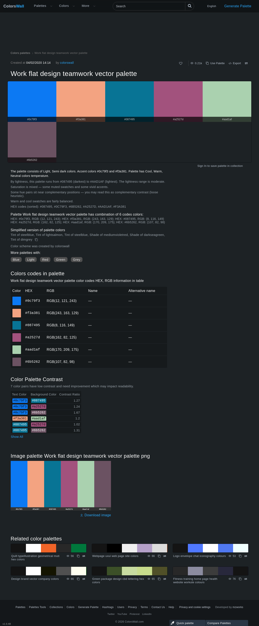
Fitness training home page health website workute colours (195, 580)
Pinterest (134, 614)
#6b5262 (32, 361)
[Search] (153, 6)
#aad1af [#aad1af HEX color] (17, 346)
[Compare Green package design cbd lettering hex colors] (165, 579)
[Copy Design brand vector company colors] (78, 579)
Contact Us (158, 607)
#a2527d (32, 337)
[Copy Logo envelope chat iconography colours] (240, 556)
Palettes (40, 5)
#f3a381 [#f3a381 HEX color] (17, 310)
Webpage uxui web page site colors (115, 556)
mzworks (238, 607)
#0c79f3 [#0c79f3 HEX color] (17, 298)
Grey (76, 259)
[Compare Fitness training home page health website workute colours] (246, 579)
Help (171, 607)
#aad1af (32, 349)
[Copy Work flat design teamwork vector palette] (36, 239)
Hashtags (108, 607)
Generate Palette (237, 6)
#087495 (32, 325)
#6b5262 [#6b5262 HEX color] (17, 359)
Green (60, 259)
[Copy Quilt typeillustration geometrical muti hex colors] (78, 556)
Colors (13, 6)
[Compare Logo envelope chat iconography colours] (246, 556)
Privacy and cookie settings (194, 607)
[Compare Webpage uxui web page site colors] (165, 556)
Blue (16, 259)
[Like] (180, 63)
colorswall (67, 62)
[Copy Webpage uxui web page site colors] (159, 556)
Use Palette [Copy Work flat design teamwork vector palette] (215, 63)
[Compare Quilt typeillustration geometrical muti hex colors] (84, 556)
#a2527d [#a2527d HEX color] (17, 334)
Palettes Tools (37, 607)
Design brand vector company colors (35, 578)
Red (45, 259)
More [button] (85, 5)
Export (235, 63)
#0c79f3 (32, 300)
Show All (17, 436)
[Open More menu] (51, 6)
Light (30, 259)
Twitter (111, 614)
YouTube (122, 614)
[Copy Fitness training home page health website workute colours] (240, 579)
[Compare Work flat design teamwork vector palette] (246, 63)
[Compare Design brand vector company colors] (84, 579)
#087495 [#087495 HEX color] (17, 322)
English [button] (211, 6)
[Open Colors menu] (73, 6)
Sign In (202, 165)
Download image (95, 515)
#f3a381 (32, 313)
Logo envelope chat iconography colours (199, 556)
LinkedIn (147, 614)
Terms (144, 607)
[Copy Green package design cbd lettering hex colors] (159, 579)
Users (120, 607)
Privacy (132, 607)
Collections (56, 607)
